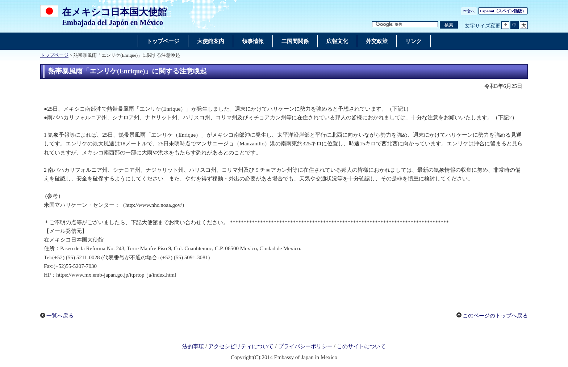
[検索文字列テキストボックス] (405, 24)
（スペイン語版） (503, 11)
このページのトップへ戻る (495, 316)
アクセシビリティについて (240, 347)
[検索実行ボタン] (449, 25)
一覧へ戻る (60, 316)
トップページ (54, 55)
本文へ (469, 11)
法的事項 (193, 347)
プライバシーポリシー (305, 347)
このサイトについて (361, 347)
